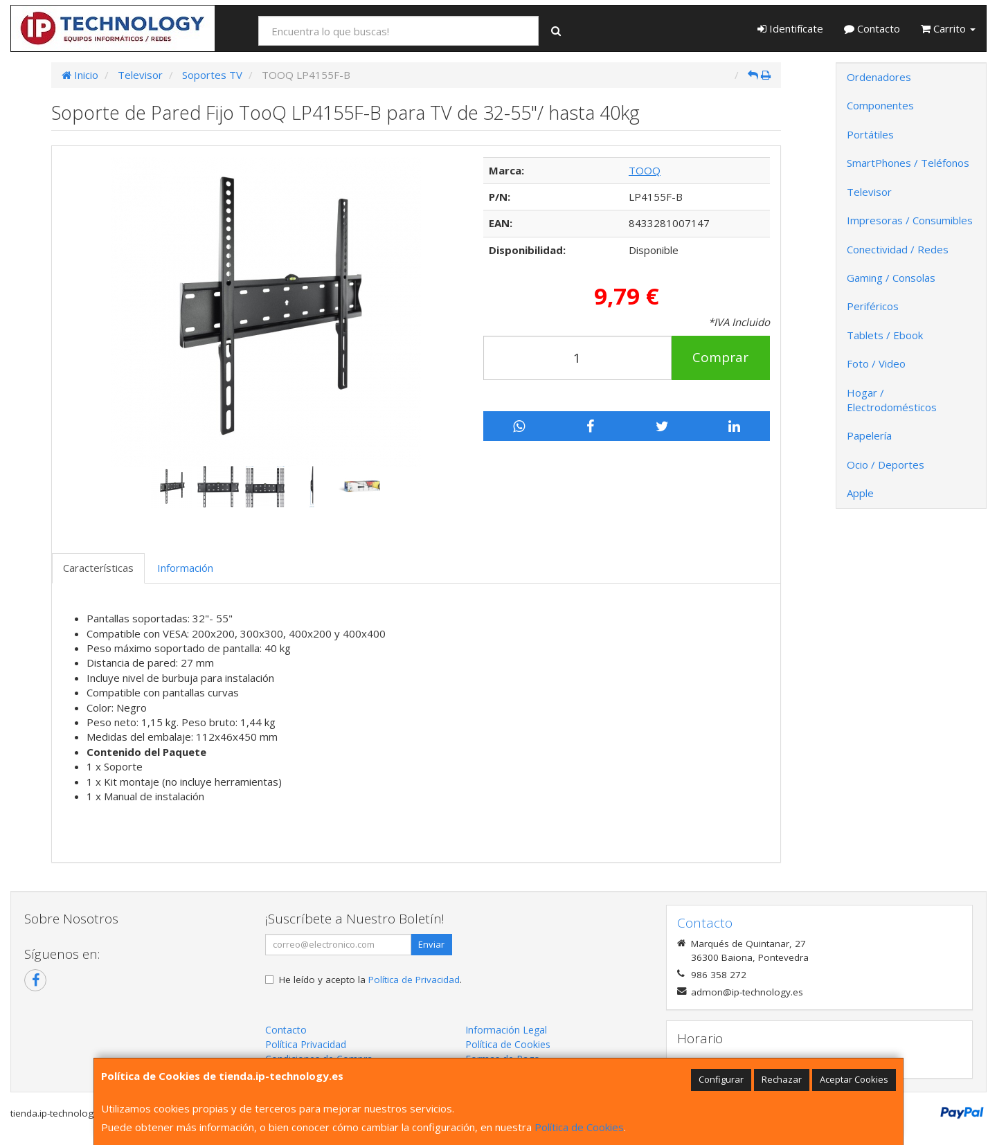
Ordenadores (879, 77)
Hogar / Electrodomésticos (892, 400)
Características (98, 568)
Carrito (948, 28)
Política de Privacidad (414, 979)
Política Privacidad (305, 1044)
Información (185, 568)
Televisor (869, 192)
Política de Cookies (579, 1127)
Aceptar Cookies (854, 1079)
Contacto (872, 28)
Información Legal (506, 1029)
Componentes (880, 105)
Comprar (720, 357)
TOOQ (645, 170)
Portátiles (870, 134)
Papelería (869, 435)
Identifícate (790, 28)
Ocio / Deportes (885, 464)
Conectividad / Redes (898, 249)
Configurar (721, 1079)
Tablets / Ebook (885, 335)
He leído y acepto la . (370, 979)
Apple (860, 493)
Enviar (431, 944)
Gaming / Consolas (891, 278)
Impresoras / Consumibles (910, 220)
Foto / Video (876, 363)
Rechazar (782, 1079)
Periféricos (873, 306)
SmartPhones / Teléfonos (908, 163)
